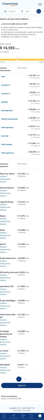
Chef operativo (7, 127)
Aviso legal (17, 410)
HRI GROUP (5, 364)
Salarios (3, 181)
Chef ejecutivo (7, 110)
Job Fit (3, 244)
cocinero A (5, 93)
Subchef (4, 102)
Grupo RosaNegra (8, 300)
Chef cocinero (6, 144)
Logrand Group (6, 202)
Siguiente (22, 385)
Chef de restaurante (9, 119)
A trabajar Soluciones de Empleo (6, 334)
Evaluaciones (5, 179)
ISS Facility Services (8, 272)
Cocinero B (5, 85)
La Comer (4, 350)
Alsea (2, 230)
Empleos (3, 176)
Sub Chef (4, 136)
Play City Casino (7, 173)
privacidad (27, 410)
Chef (3, 76)
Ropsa (2, 216)
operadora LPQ (6, 286)
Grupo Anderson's (8, 258)
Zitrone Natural (7, 187)
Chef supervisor (7, 153)
